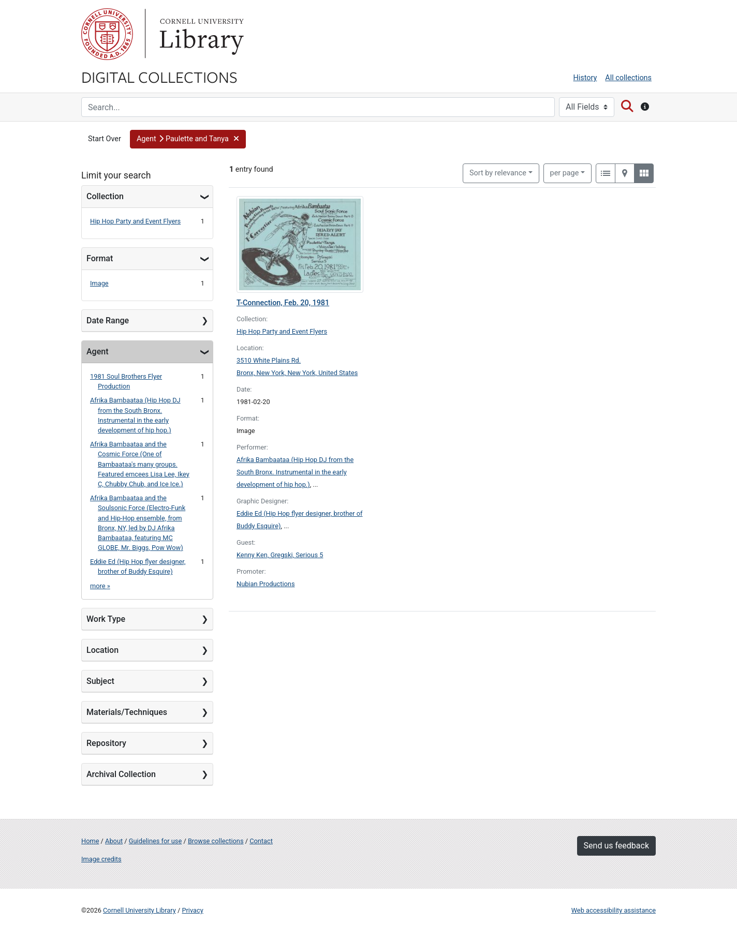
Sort (497, 173)
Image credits (101, 859)
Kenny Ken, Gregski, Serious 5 (280, 555)
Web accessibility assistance (613, 910)
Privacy (192, 910)
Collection (105, 196)
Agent (97, 351)
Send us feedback (616, 846)
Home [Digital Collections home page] (90, 841)
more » (100, 586)
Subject (100, 681)
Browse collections (216, 841)
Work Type (105, 619)
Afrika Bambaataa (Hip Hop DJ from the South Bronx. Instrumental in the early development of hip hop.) (295, 472)
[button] (188, 139)
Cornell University (107, 34)
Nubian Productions (266, 584)
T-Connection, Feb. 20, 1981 (283, 303)
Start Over (104, 139)
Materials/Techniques (126, 712)
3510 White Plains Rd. (269, 360)
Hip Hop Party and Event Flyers (135, 221)
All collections (628, 77)
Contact (261, 841)
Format (99, 258)
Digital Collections (159, 76)
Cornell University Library (139, 910)
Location (102, 650)
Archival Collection (121, 774)
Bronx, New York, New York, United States (297, 373)
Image (99, 283)
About (114, 841)
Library (200, 34)
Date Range (107, 320)
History (585, 77)
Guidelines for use (155, 841)
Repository (106, 743)
